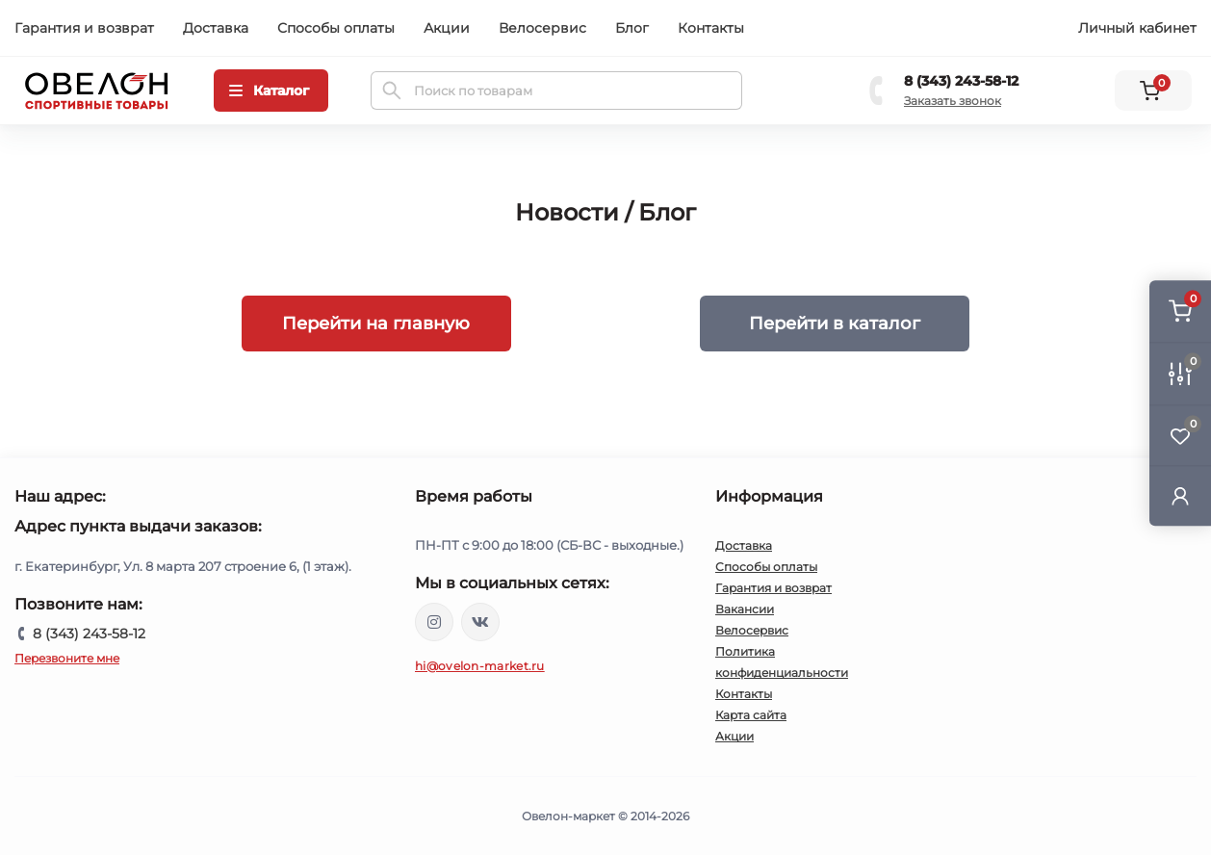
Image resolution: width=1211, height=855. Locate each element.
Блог (632, 28)
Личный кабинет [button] (1137, 28)
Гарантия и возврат (84, 28)
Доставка (215, 28)
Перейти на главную (376, 323)
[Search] (392, 90)
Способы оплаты (336, 28)
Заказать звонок (952, 100)
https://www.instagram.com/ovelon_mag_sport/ (434, 622)
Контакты (711, 28)
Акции (447, 28)
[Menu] (271, 90)
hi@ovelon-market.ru (480, 666)
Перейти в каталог (834, 323)
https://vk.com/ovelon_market (480, 622)
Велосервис (542, 28)
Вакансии (744, 609)
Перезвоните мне (66, 658)
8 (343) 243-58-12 (961, 81)
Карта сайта (750, 715)
